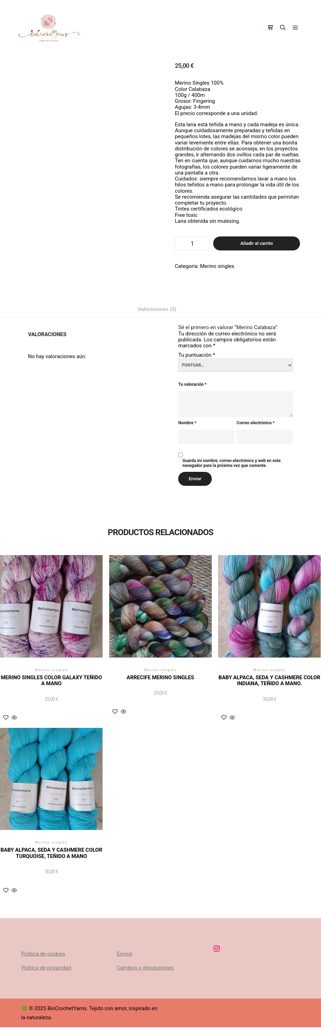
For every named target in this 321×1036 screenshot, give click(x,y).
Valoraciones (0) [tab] (157, 309)
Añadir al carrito (256, 243)
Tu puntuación (196, 355)
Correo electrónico (255, 423)
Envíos (124, 954)
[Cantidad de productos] (192, 243)
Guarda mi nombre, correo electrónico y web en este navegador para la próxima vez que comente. (231, 463)
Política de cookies (43, 954)
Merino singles (217, 266)
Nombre (187, 423)
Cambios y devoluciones (145, 968)
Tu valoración (192, 384)
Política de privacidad (46, 968)
